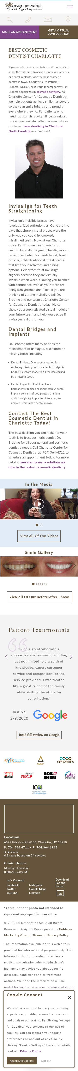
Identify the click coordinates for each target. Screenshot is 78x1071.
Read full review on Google (39, 735)
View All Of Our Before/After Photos (39, 597)
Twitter (11, 888)
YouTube (11, 892)
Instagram (35, 885)
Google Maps (37, 888)
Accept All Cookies (22, 1060)
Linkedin (34, 892)
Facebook (12, 885)
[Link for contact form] (49, 20)
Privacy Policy (57, 935)
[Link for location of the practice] (68, 20)
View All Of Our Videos (39, 536)
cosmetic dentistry (48, 91)
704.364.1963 (47, 847)
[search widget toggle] (9, 20)
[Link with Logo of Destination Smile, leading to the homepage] (23, 7)
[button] (71, 503)
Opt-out (46, 1060)
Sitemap (38, 935)
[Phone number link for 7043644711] (29, 20)
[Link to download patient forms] (60, 893)
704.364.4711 (18, 847)
